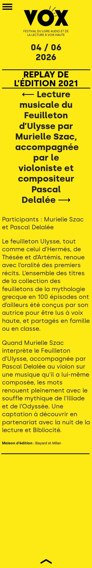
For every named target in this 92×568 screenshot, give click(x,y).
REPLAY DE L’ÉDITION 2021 (46, 78)
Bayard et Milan (48, 443)
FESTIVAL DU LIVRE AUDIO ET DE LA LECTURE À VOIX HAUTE (46, 33)
